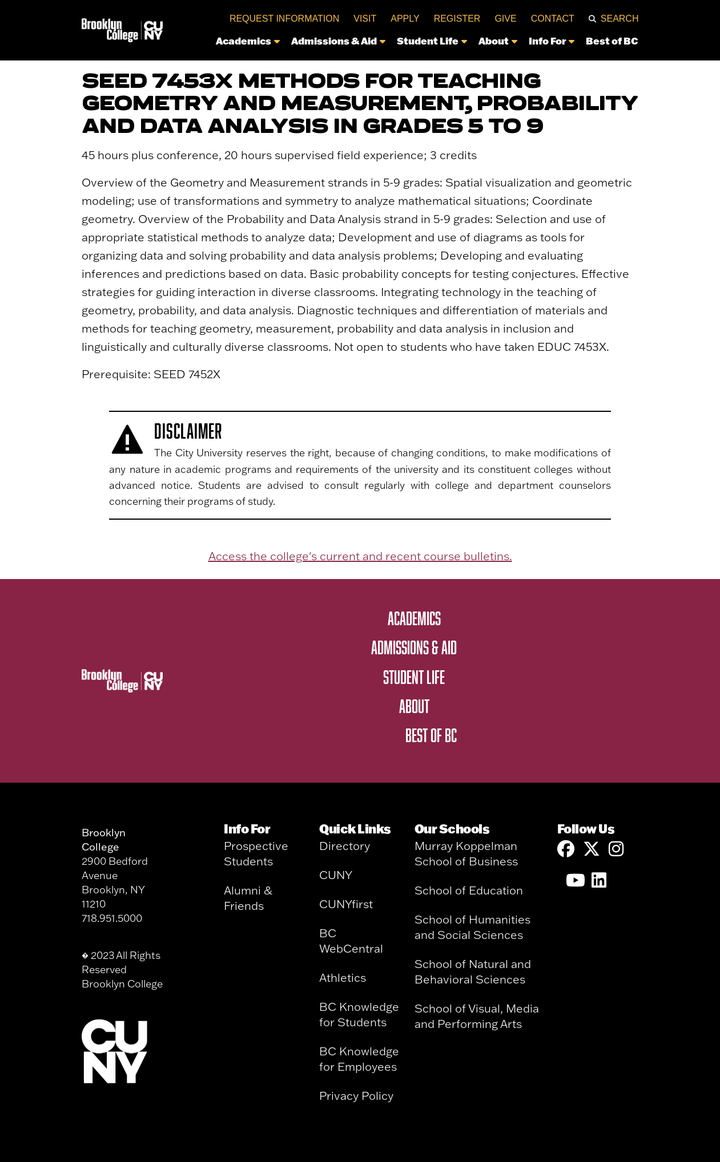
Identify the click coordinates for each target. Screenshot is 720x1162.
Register (457, 18)
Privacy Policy (356, 1095)
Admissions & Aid (338, 40)
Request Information (284, 18)
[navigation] (404, 43)
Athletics (342, 977)
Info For (551, 40)
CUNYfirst (346, 904)
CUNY (335, 875)
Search (620, 18)
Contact (552, 18)
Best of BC (612, 40)
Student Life (432, 40)
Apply (405, 18)
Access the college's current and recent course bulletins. (360, 556)
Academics (248, 40)
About (497, 40)
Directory (344, 846)
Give (505, 18)
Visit (364, 18)
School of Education (469, 890)
